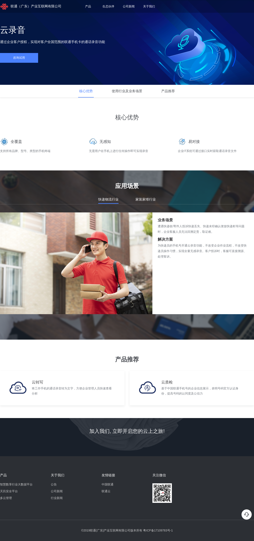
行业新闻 (57, 498)
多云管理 (6, 498)
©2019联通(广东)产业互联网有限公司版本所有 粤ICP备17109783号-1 (127, 530)
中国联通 (107, 484)
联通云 (106, 491)
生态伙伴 (108, 6)
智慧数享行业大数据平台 (16, 484)
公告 (54, 484)
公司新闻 (129, 6)
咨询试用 (19, 57)
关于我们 (149, 6)
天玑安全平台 (9, 491)
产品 (88, 6)
